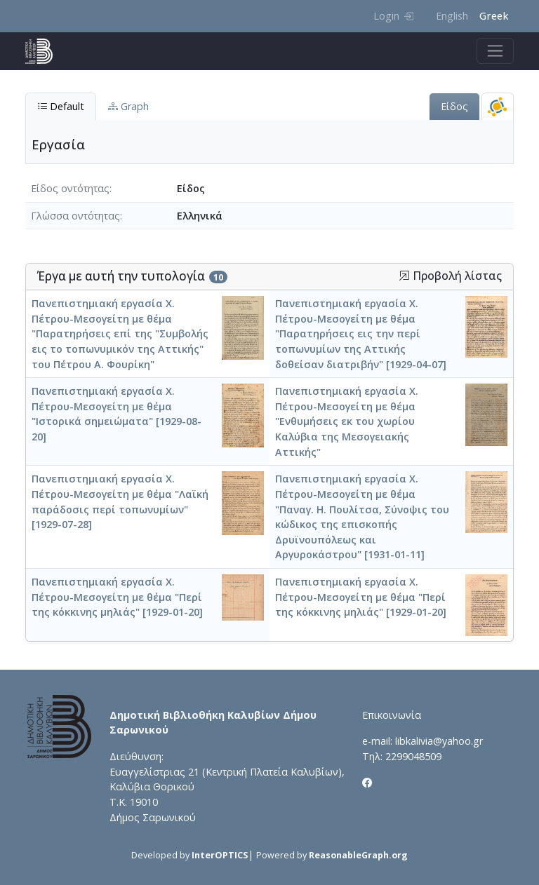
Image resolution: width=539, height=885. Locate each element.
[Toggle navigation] (495, 51)
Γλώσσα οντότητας (75, 215)
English (452, 15)
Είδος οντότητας (70, 188)
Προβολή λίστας (450, 276)
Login (393, 15)
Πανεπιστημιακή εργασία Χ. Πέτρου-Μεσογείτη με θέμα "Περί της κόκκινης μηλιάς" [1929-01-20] (117, 597)
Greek (493, 15)
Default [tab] (60, 106)
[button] (404, 275)
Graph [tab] (128, 106)
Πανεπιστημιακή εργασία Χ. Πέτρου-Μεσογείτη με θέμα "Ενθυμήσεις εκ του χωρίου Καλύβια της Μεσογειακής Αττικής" (346, 421)
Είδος (454, 106)
